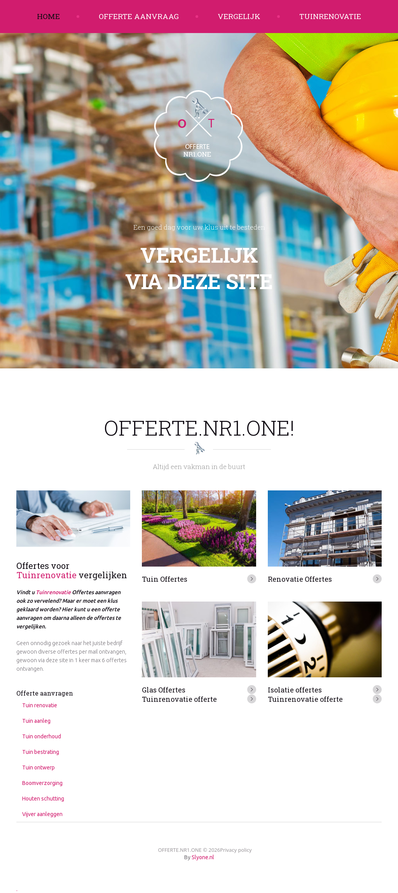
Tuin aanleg (36, 721)
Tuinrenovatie (330, 16)
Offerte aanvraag (139, 16)
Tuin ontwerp (38, 767)
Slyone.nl (203, 857)
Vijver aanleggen (42, 814)
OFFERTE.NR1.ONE (179, 849)
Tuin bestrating (40, 752)
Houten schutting (43, 798)
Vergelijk (239, 16)
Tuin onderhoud (41, 736)
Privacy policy (235, 849)
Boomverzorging (42, 783)
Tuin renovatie (39, 705)
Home (48, 16)
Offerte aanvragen (44, 693)
